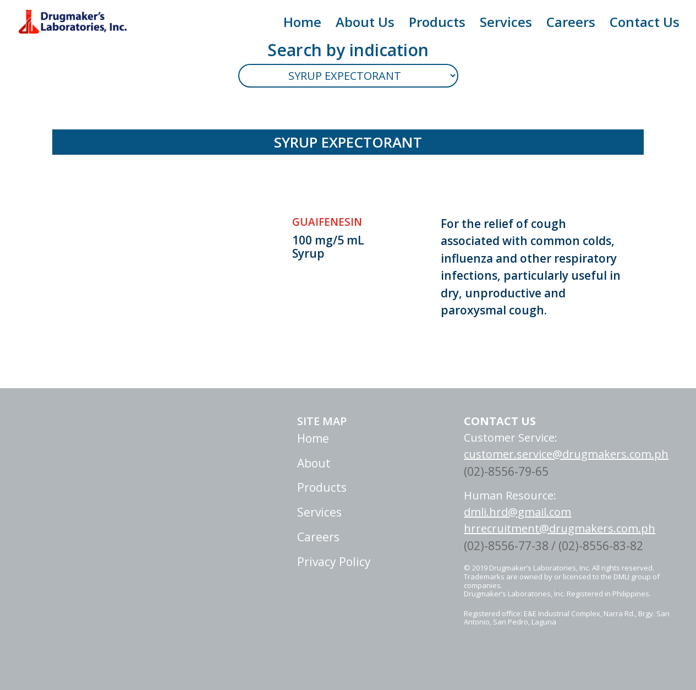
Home (302, 24)
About (359, 463)
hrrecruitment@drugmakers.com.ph (559, 528)
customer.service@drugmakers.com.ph (566, 454)
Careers (570, 24)
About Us (365, 24)
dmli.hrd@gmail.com (517, 511)
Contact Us (644, 24)
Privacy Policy (379, 561)
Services (506, 24)
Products (437, 24)
